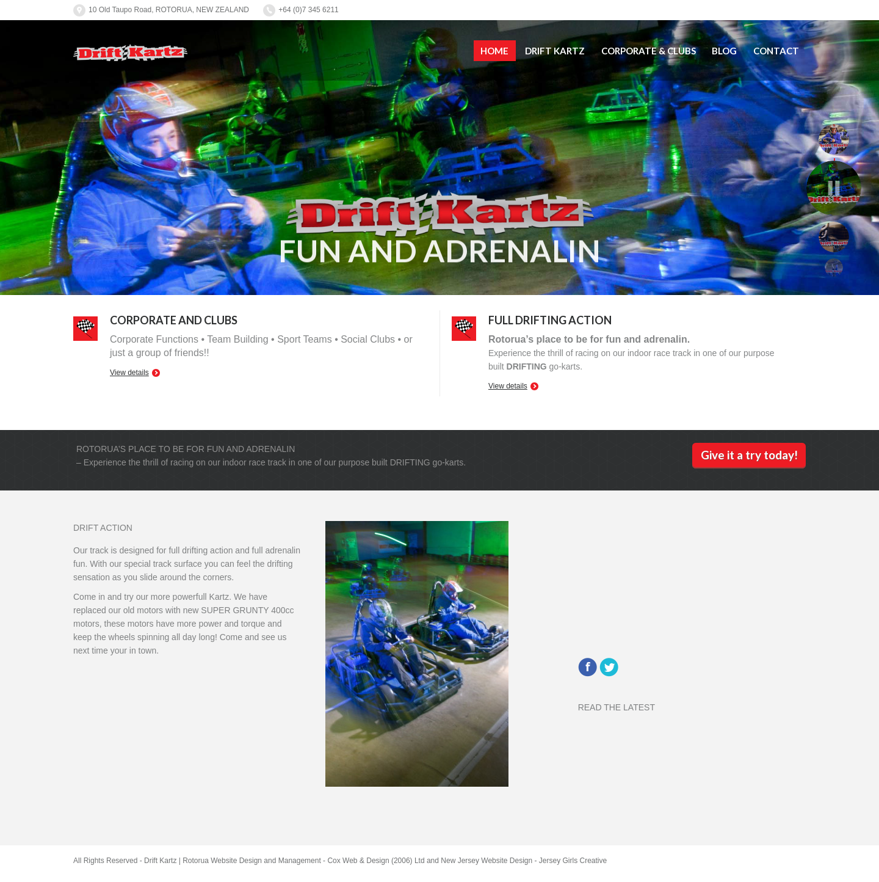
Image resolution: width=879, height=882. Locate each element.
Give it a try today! (749, 455)
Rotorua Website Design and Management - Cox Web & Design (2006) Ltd (303, 860)
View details (129, 372)
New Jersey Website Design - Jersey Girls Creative (524, 860)
